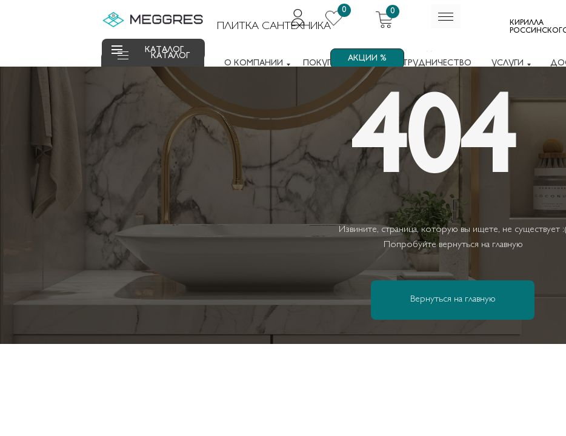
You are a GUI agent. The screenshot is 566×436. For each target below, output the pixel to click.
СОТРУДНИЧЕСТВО (429, 63)
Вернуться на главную (453, 299)
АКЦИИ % (367, 58)
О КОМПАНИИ (253, 63)
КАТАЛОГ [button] (170, 56)
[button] (123, 51)
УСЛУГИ (507, 63)
